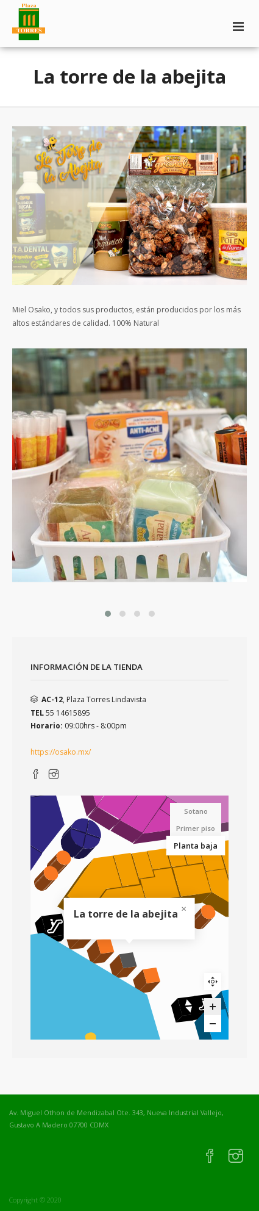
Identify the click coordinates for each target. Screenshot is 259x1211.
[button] (108, 614)
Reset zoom (213, 981)
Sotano (196, 811)
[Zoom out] (212, 1023)
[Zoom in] (212, 1006)
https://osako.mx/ (60, 752)
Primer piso (195, 828)
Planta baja (195, 845)
